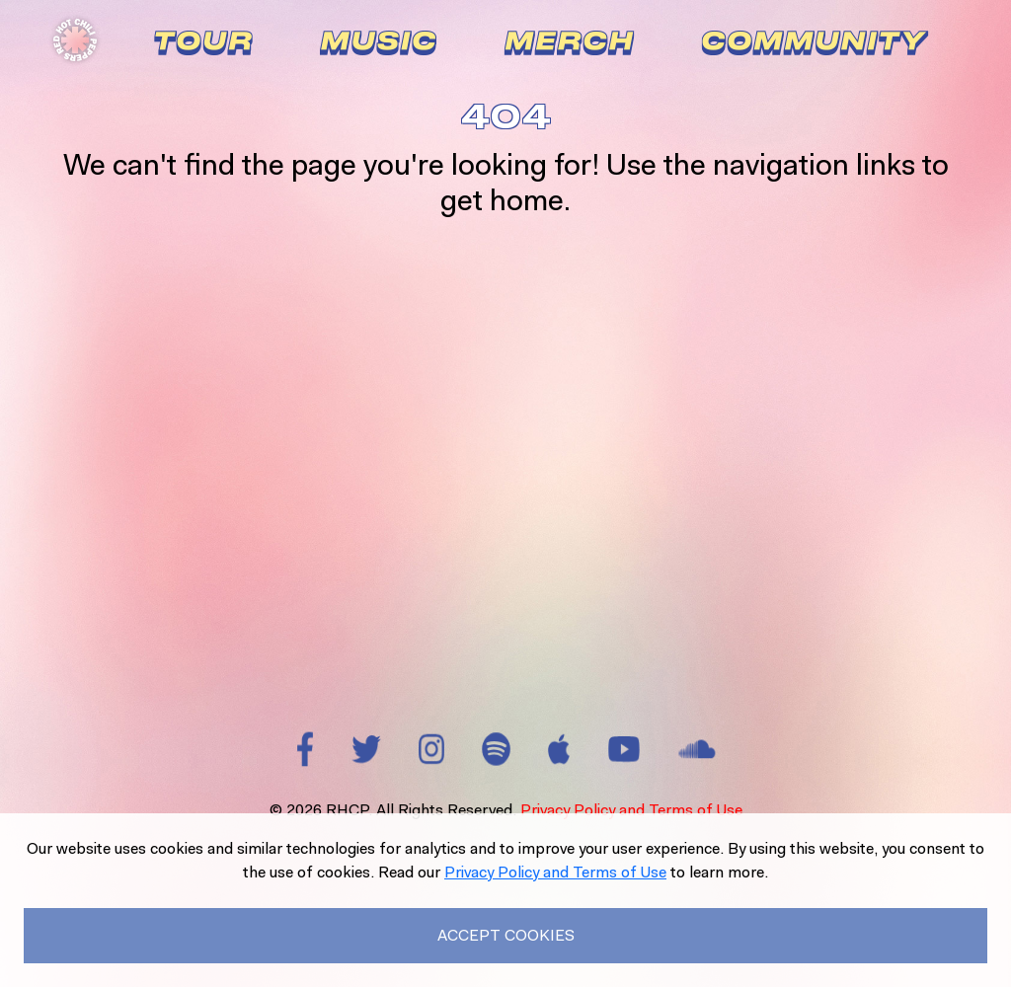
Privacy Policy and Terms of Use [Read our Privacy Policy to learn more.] (555, 872)
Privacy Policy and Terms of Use (631, 809)
